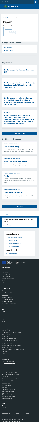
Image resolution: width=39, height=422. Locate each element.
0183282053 (12, 32)
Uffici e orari (4, 351)
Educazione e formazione (7, 299)
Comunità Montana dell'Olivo (8, 381)
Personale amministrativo (8, 278)
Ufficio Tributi (8, 29)
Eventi (3, 321)
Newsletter (4, 407)
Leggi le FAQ (5, 393)
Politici (3, 281)
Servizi (17, 413)
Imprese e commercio (7, 301)
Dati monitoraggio (6, 413)
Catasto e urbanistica (7, 297)
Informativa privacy (6, 385)
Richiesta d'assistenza (7, 398)
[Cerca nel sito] (35, 6)
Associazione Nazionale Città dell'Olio (10, 379)
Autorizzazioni (5, 295)
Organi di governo (6, 276)
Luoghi (3, 319)
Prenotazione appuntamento (8, 396)
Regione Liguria (5, 1)
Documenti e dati (6, 272)
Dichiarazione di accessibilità (8, 389)
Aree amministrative (6, 270)
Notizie (3, 311)
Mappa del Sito (11, 415)
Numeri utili (4, 353)
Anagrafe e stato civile (7, 293)
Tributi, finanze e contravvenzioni (12, 144)
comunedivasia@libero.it (14, 34)
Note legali (4, 387)
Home (4, 17)
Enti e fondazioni (6, 274)
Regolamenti (7, 67)
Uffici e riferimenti (8, 47)
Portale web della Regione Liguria (9, 372)
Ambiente (4, 291)
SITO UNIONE (5, 376)
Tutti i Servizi (19, 206)
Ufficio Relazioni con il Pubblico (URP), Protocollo (13, 349)
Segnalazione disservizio (7, 395)
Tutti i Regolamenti (19, 133)
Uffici (3, 283)
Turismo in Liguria (6, 383)
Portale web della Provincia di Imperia (10, 374)
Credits (27, 413)
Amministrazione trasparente (8, 391)
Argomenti (9, 17)
